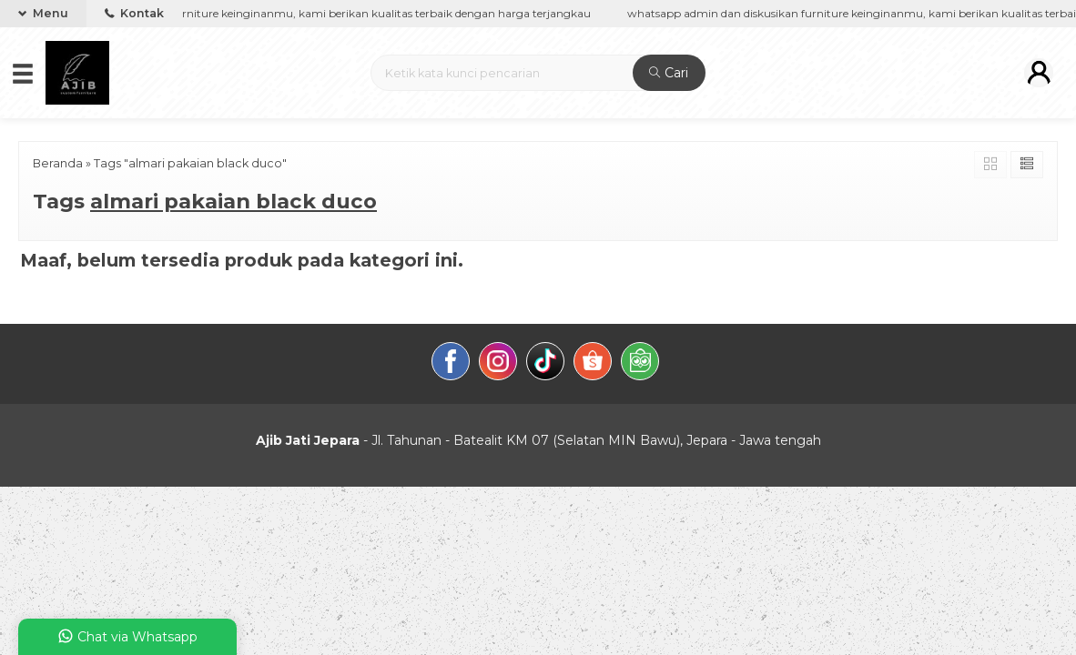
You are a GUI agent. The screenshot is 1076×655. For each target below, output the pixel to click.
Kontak (134, 13)
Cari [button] (668, 73)
